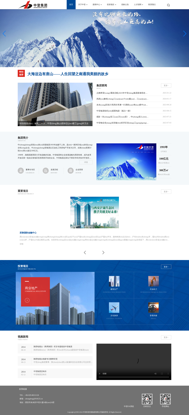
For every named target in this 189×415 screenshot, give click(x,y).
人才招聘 (138, 5)
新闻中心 (97, 5)
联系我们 (152, 5)
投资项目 (111, 5)
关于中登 (82, 5)
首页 (71, 5)
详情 (86, 162)
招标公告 (125, 5)
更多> (166, 86)
